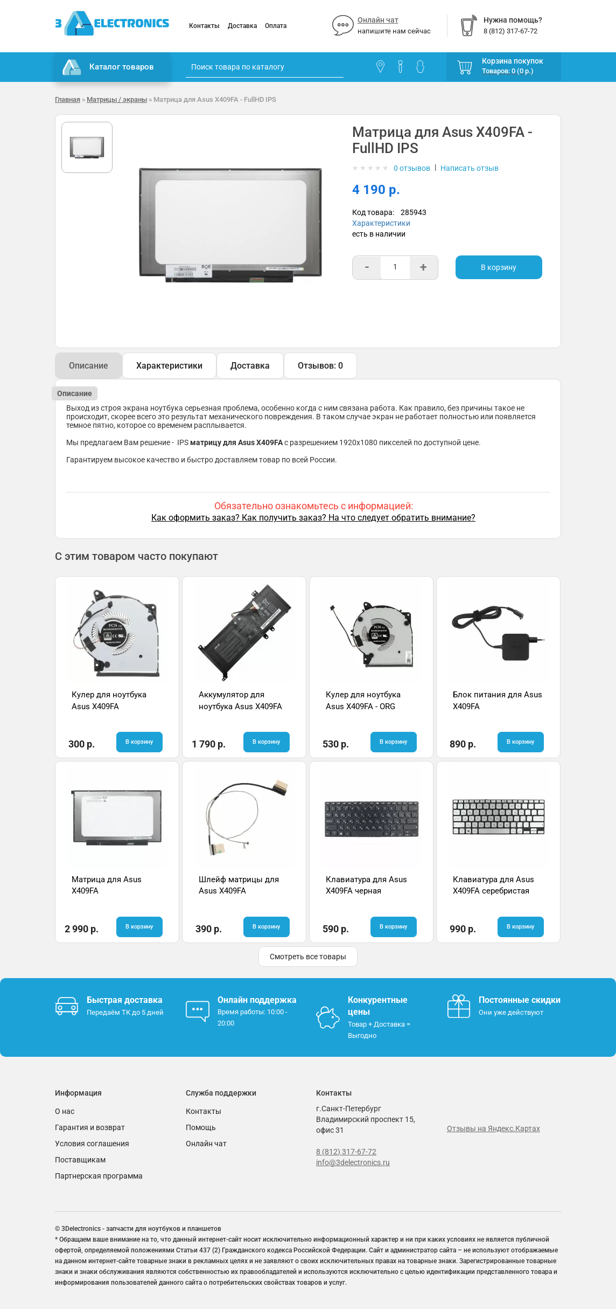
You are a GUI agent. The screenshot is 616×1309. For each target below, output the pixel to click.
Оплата (275, 26)
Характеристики (381, 223)
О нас (64, 1111)
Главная (67, 99)
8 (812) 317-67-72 (346, 1151)
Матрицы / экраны (117, 99)
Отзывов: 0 (320, 366)
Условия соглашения (92, 1143)
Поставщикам (80, 1159)
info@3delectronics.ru (353, 1162)
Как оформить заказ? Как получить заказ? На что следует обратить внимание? (313, 517)
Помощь (201, 1127)
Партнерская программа (99, 1176)
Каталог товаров (108, 67)
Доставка (242, 26)
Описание (88, 366)
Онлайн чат (378, 20)
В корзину (498, 267)
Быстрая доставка (125, 1000)
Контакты (204, 26)
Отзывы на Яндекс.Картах (493, 1128)
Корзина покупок (512, 61)
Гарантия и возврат (90, 1127)
